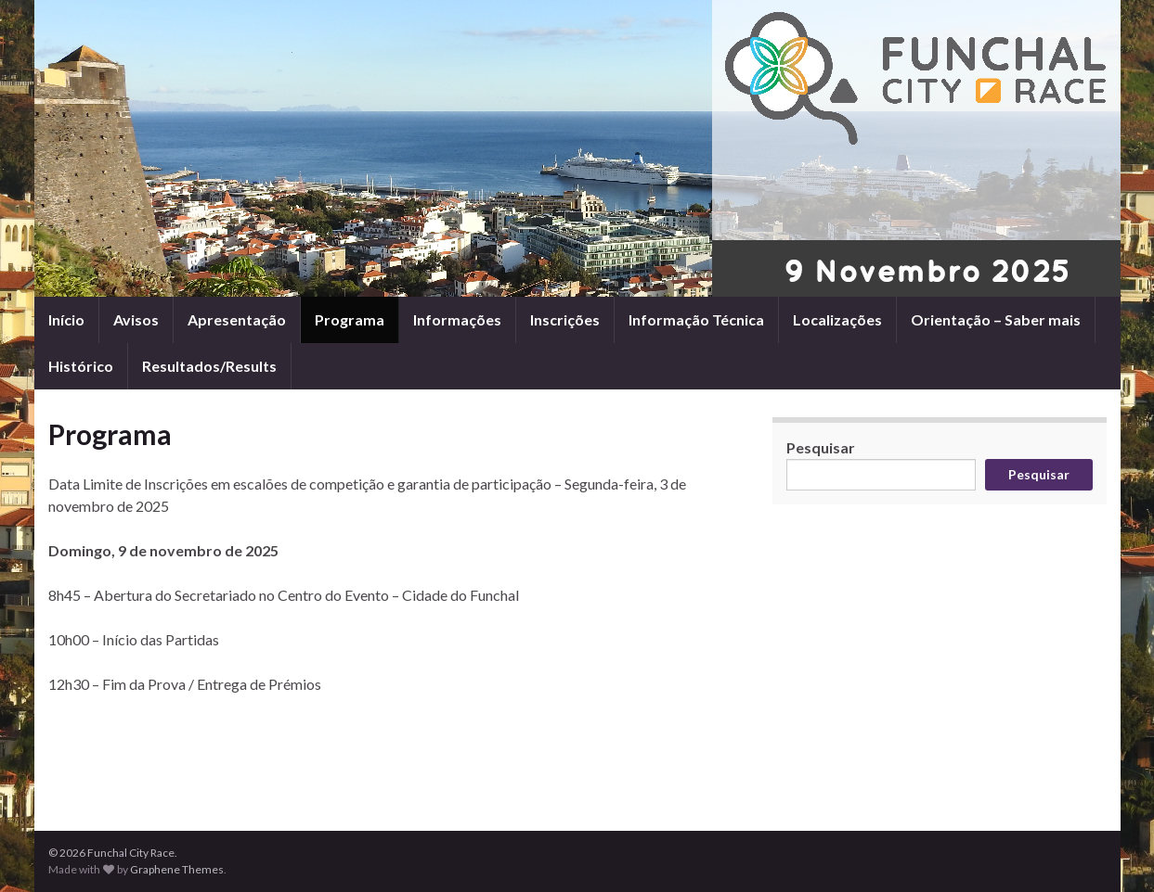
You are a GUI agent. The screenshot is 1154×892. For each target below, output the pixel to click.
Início (66, 319)
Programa (349, 319)
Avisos (136, 319)
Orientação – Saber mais (996, 319)
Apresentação (237, 319)
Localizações (837, 319)
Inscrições (565, 319)
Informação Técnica (696, 319)
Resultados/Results (209, 366)
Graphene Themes (177, 869)
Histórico (80, 366)
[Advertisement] (396, 746)
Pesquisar (820, 447)
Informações (457, 319)
